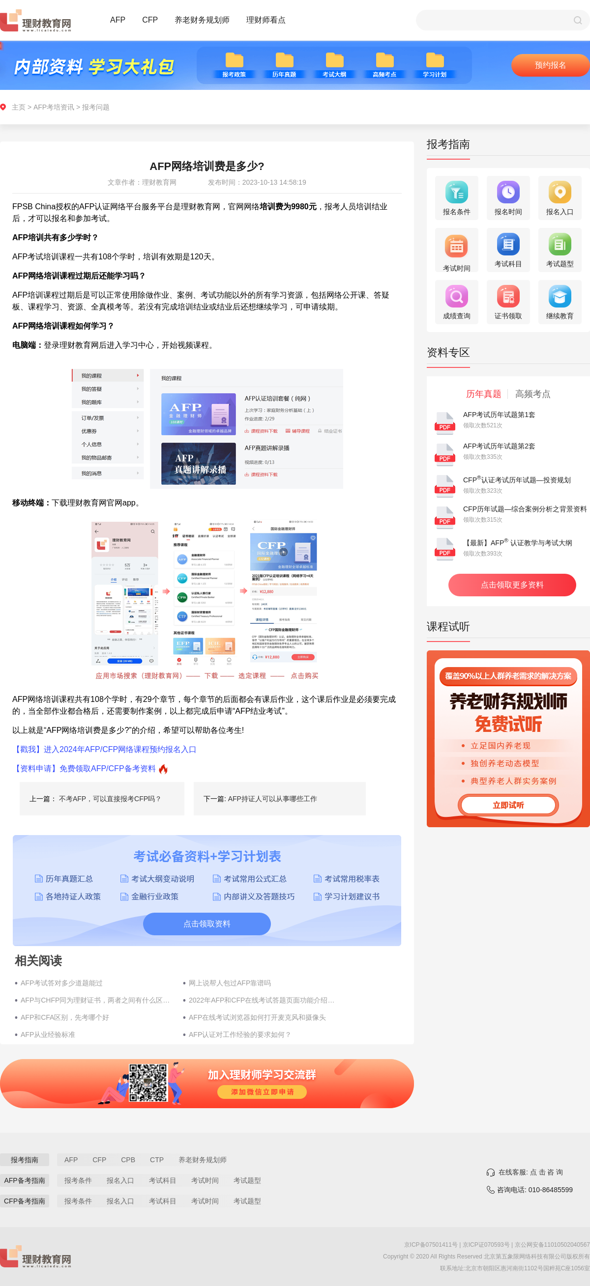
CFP (150, 20)
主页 (19, 107)
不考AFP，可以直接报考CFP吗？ (110, 799)
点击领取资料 (207, 924)
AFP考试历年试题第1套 (499, 415)
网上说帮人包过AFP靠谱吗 (230, 983)
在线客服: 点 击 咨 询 (531, 1172)
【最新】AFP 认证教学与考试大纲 (517, 543)
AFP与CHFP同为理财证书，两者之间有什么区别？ (97, 1000)
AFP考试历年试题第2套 (499, 446)
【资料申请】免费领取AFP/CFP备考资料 (84, 768)
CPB (128, 1160)
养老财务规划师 (202, 20)
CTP (157, 1160)
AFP (117, 20)
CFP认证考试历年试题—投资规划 (517, 480)
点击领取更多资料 (512, 585)
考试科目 (163, 1180)
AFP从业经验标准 (48, 1034)
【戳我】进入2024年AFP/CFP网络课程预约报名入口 (104, 749)
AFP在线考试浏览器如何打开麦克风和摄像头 (257, 1017)
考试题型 (247, 1180)
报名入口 (120, 1180)
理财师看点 (266, 20)
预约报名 (550, 65)
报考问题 (96, 107)
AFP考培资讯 (53, 107)
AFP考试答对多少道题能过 (62, 983)
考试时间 (205, 1180)
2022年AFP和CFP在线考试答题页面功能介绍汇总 (265, 1000)
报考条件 (78, 1180)
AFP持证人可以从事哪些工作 (272, 799)
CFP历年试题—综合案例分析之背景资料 (525, 509)
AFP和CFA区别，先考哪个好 (65, 1017)
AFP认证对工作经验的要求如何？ (240, 1034)
